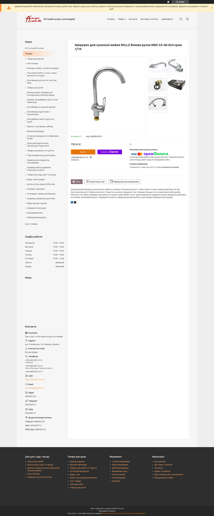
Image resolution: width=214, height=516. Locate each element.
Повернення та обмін (163, 478)
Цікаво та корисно (162, 471)
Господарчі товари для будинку (41, 194)
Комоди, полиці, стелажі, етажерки (43, 68)
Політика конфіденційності (135, 513)
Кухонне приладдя (35, 131)
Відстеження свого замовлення (168, 474)
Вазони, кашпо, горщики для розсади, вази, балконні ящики (40, 93)
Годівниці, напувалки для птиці (41, 198)
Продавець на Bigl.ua (107, 511)
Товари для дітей (35, 88)
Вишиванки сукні (119, 471)
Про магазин (160, 461)
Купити (83, 152)
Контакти (133, 19)
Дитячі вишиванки (120, 468)
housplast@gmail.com (34, 388)
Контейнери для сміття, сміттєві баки (42, 81)
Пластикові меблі (35, 461)
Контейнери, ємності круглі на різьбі (40, 120)
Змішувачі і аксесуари (36, 208)
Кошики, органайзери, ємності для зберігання (42, 101)
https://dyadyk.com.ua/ (34, 379)
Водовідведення (35, 213)
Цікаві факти (167, 19)
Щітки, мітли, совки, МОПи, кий (41, 184)
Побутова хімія (76, 484)
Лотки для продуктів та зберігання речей (43, 137)
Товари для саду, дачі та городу (41, 175)
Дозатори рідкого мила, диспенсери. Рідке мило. (38, 144)
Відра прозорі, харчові (37, 203)
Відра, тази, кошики (36, 179)
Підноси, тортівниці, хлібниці (40, 126)
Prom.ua (120, 508)
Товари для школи (35, 59)
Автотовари (32, 63)
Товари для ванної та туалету (40, 150)
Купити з (109, 152)
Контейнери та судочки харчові (41, 107)
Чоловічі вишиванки (121, 461)
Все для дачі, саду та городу (40, 465)
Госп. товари (75, 481)
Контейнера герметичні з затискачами (38, 113)
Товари (121, 19)
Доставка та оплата (149, 19)
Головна (111, 19)
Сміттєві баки (34, 474)
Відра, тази (75, 474)
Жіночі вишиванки (120, 465)
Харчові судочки (77, 461)
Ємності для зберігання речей (83, 478)
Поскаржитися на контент (112, 513)
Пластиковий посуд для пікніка (41, 155)
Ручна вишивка (118, 478)
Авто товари (31, 224)
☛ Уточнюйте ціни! (34, 48)
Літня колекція (118, 474)
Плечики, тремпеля (36, 189)
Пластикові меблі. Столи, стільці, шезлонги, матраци (42, 74)
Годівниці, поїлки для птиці (40, 477)
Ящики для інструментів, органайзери (38, 161)
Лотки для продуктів (79, 471)
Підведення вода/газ (36, 217)
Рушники (116, 481)
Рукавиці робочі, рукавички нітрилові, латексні (39, 168)
